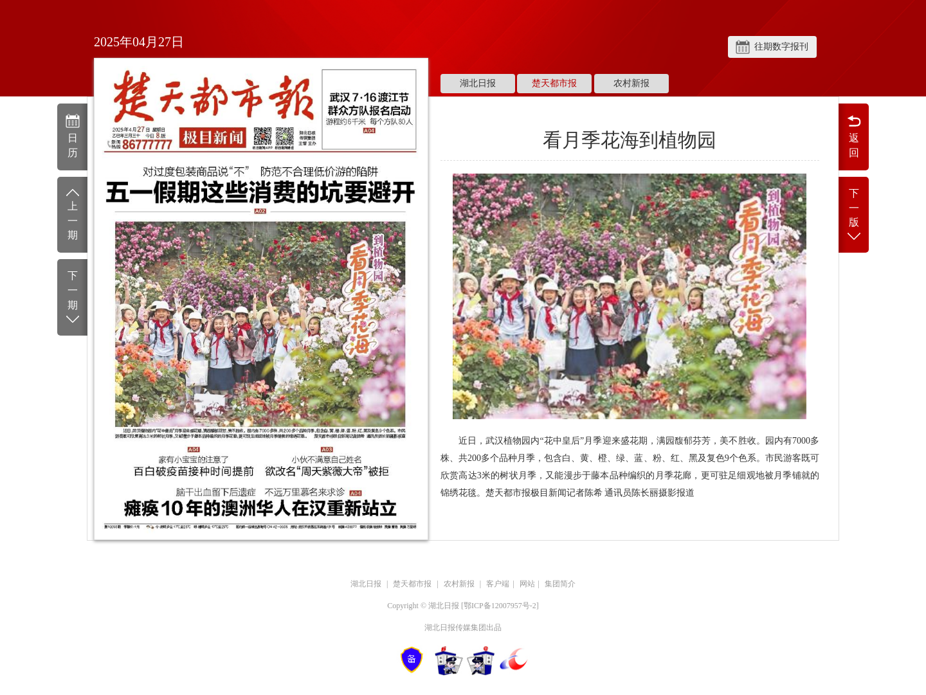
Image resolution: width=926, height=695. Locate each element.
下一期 (72, 298)
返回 (854, 135)
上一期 (72, 213)
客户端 (497, 583)
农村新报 (631, 83)
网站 (527, 583)
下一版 (854, 216)
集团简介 (560, 583)
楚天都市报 (554, 83)
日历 (72, 135)
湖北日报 (478, 83)
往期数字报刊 (781, 46)
